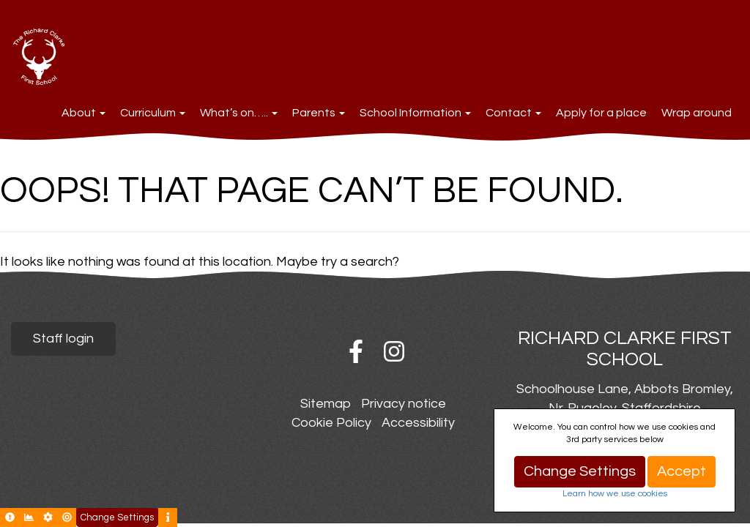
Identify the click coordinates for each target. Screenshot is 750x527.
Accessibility (418, 423)
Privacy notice (403, 404)
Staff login (63, 338)
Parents (318, 113)
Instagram (394, 351)
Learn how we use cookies (614, 493)
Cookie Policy (331, 423)
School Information (415, 113)
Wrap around (696, 113)
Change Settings (580, 471)
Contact (513, 113)
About (83, 113)
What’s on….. (239, 113)
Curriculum (152, 113)
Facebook (356, 351)
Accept (681, 471)
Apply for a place (601, 113)
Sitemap (325, 404)
